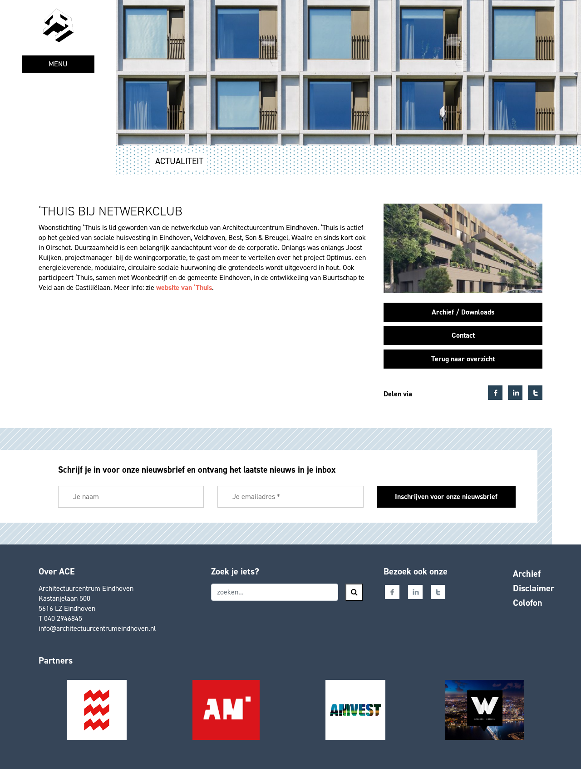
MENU (58, 64)
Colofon (527, 603)
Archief (527, 573)
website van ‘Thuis (184, 287)
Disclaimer (533, 588)
